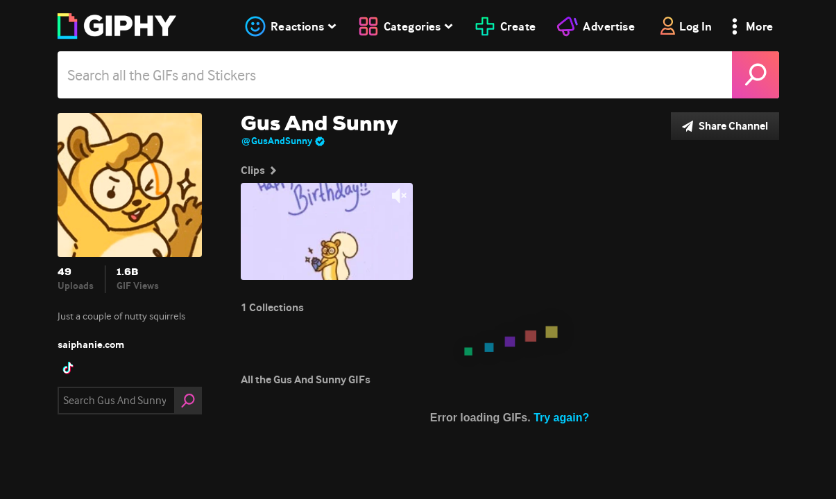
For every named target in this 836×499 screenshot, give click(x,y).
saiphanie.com (91, 344)
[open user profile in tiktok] (68, 368)
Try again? (561, 417)
